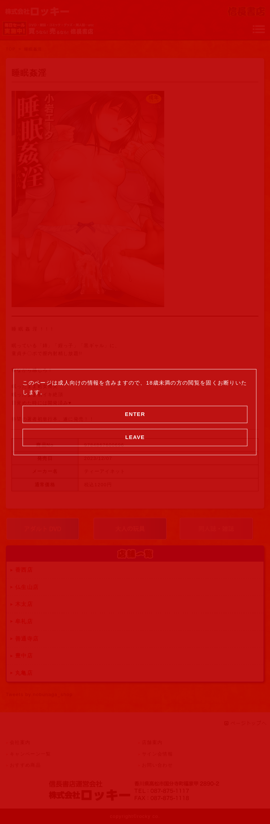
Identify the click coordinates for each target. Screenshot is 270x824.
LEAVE (135, 437)
